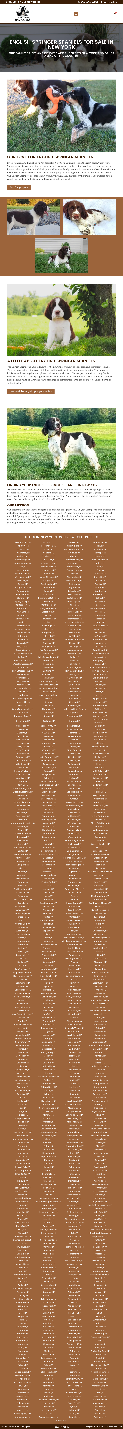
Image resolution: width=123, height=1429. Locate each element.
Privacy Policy (61, 1426)
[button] (76, 14)
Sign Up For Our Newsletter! (24, 1)
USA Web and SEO (113, 1426)
